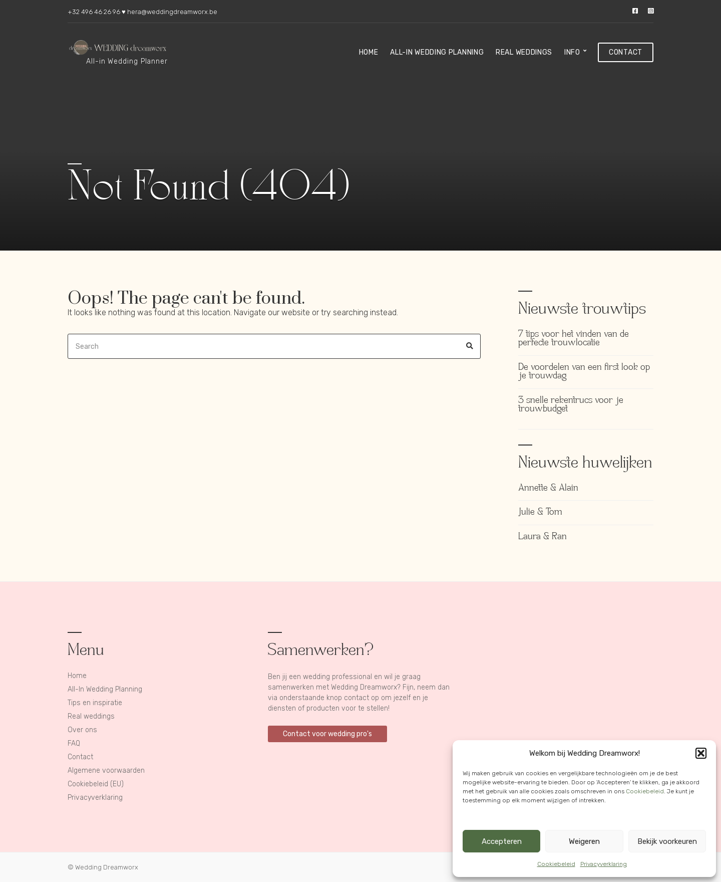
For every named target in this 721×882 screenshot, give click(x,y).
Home (369, 52)
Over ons (82, 730)
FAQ (74, 743)
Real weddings (524, 52)
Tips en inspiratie (95, 703)
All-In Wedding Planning (437, 52)
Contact (625, 52)
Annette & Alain (548, 488)
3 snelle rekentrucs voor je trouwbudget (570, 405)
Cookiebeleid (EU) (96, 784)
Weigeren (584, 841)
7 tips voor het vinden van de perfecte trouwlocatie (573, 339)
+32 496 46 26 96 (94, 12)
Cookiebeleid (645, 791)
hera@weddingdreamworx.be (172, 12)
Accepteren (502, 841)
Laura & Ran (542, 537)
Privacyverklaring (603, 863)
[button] (701, 753)
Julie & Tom (540, 512)
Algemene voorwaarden (106, 770)
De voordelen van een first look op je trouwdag (584, 372)
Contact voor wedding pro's (327, 734)
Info (572, 52)
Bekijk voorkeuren (667, 841)
